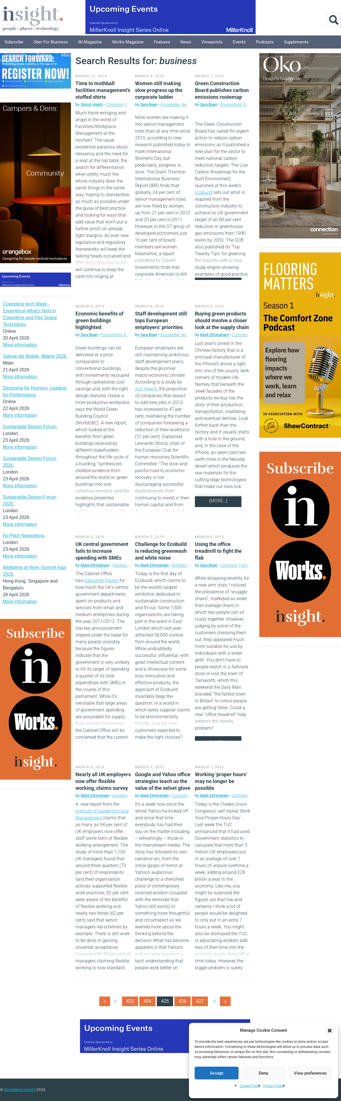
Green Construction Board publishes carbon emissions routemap (222, 90)
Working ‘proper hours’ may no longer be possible (221, 781)
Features (162, 42)
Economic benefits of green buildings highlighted (99, 320)
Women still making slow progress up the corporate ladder (158, 90)
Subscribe (14, 42)
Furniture (246, 565)
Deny (263, 1073)
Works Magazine (128, 42)
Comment (114, 104)
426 (182, 1001)
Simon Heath (92, 104)
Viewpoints (212, 42)
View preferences (310, 1073)
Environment (231, 104)
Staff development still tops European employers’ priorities (161, 320)
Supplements (296, 42)
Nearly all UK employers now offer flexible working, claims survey (103, 781)
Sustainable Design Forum (29, 426)
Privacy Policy (274, 1086)
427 (200, 1001)
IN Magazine (90, 42)
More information (20, 344)
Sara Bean (148, 104)
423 (130, 1001)
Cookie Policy (250, 1086)
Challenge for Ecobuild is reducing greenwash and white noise (161, 551)
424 (147, 1001)
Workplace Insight (19, 1089)
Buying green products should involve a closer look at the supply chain (222, 320)
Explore (44, 55)
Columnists (15, 55)
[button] (329, 1030)
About (66, 55)
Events (239, 42)
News (185, 42)
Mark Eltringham (214, 334)
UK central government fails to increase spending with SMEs (101, 551)
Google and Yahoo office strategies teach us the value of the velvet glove (162, 781)
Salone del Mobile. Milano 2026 (34, 356)
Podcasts (265, 42)
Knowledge (170, 104)
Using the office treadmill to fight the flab (218, 551)
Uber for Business (50, 42)
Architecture (182, 565)
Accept (216, 1073)
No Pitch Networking (23, 535)
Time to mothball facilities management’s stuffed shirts (102, 90)
